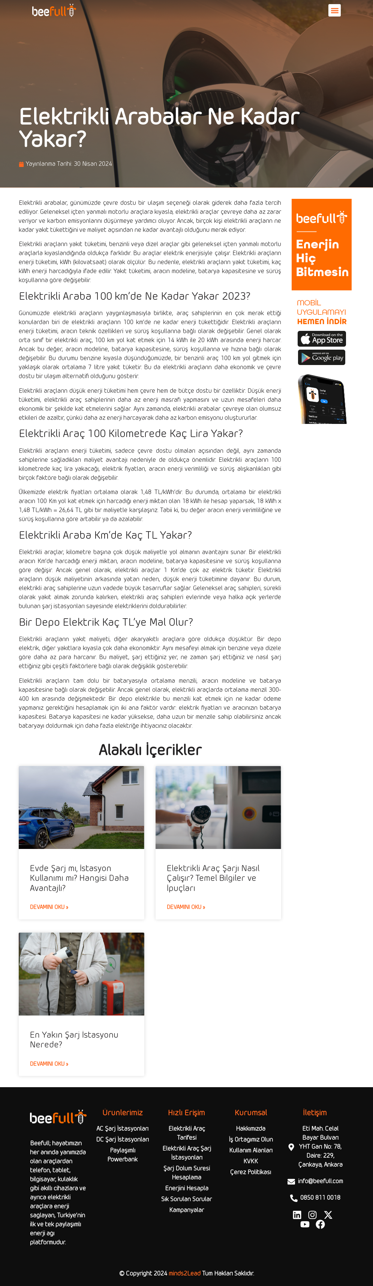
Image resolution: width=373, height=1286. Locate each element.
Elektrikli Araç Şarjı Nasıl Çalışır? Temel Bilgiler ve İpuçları (213, 879)
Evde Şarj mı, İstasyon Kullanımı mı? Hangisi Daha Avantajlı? (79, 879)
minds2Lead (185, 1273)
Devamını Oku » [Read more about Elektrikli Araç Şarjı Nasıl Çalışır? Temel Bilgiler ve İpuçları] (186, 907)
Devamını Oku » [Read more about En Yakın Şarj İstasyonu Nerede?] (49, 1064)
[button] (334, 10)
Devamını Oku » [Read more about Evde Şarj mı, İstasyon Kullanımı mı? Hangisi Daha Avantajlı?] (49, 907)
